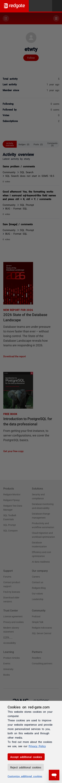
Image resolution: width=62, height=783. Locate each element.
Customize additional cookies (25, 776)
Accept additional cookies (26, 756)
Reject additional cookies (25, 767)
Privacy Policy (37, 746)
